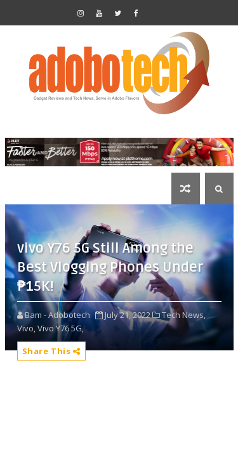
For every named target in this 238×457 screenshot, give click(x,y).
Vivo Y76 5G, (60, 328)
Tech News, (184, 315)
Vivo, (26, 328)
